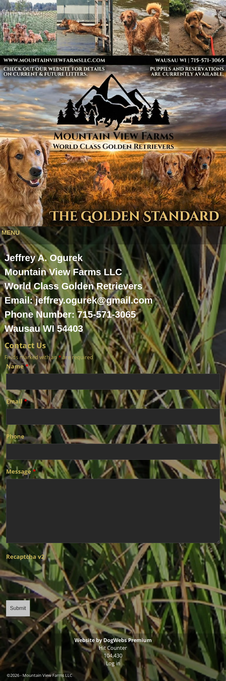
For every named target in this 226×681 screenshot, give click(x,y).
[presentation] (55, 576)
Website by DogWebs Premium (113, 640)
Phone (15, 436)
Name (17, 366)
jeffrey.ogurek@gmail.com (93, 300)
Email (16, 401)
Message (21, 471)
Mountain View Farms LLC (47, 675)
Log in (113, 663)
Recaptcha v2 (25, 556)
